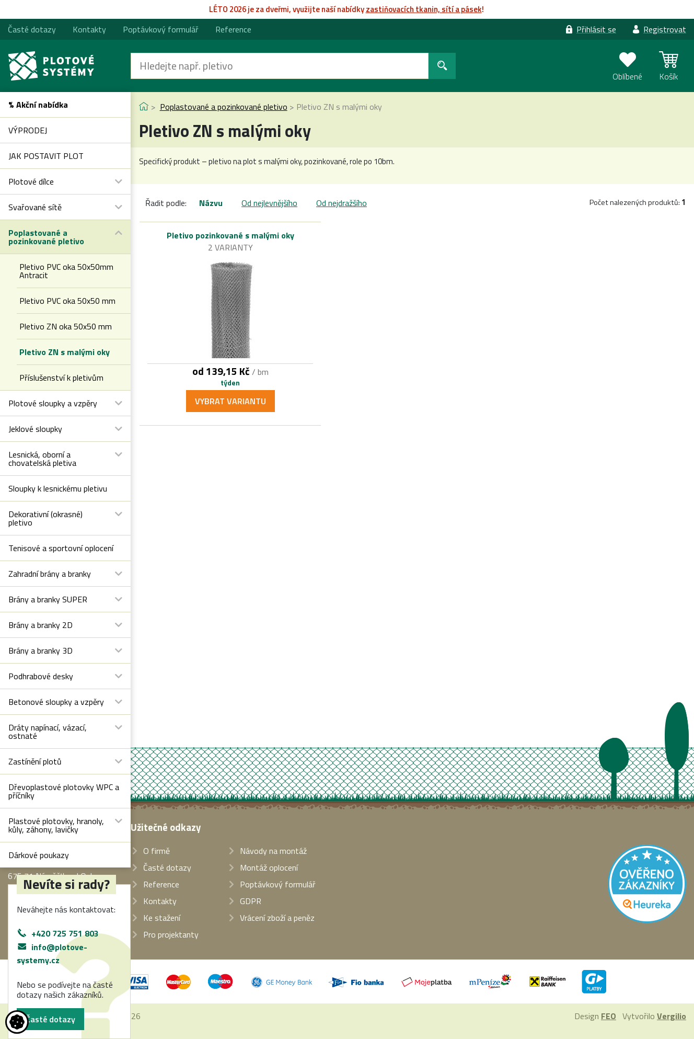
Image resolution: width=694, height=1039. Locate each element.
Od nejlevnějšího (269, 203)
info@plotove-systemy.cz (52, 954)
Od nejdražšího (341, 203)
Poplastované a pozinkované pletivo (223, 106)
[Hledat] (280, 66)
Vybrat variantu (230, 401)
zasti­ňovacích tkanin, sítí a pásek (424, 9)
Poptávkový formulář (161, 29)
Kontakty (89, 29)
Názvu (211, 203)
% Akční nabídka (38, 104)
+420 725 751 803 (65, 933)
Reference (233, 29)
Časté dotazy (50, 1019)
